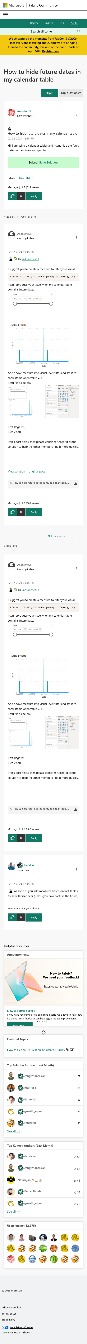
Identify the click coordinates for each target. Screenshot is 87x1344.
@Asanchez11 (30, 259)
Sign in (49, 22)
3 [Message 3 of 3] (19, 503)
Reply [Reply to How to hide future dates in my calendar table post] (34, 196)
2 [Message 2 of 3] (19, 908)
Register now (50, 51)
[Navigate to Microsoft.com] (13, 5)
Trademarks (8, 1319)
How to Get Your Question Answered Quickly (36, 1050)
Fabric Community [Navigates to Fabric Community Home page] (43, 5)
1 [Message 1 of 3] (19, 187)
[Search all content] (55, 31)
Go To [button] (74, 23)
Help (61, 22)
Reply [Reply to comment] (34, 512)
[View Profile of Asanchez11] (24, 111)
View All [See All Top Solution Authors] (13, 1131)
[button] (49, 93)
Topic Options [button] (70, 93)
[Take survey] (20, 1026)
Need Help (25, 178)
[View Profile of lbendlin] (29, 865)
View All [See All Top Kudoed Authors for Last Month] (13, 1212)
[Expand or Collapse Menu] (5, 15)
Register (34, 22)
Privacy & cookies (11, 1307)
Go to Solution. (48, 162)
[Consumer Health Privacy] (43, 1333)
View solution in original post (26, 471)
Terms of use (9, 1314)
